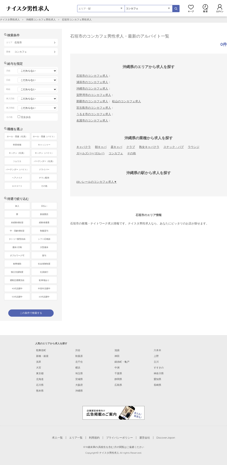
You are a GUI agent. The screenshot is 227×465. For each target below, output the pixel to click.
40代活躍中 (17, 288)
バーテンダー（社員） (44, 161)
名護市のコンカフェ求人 (92, 120)
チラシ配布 (44, 177)
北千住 (79, 361)
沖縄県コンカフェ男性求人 (41, 19)
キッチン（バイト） (44, 153)
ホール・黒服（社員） (17, 136)
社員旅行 (44, 272)
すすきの (159, 367)
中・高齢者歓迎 (17, 230)
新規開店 (44, 214)
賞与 (44, 255)
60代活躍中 (44, 296)
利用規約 (94, 437)
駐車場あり (44, 280)
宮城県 (79, 379)
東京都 (40, 373)
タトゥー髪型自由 (17, 239)
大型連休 (44, 247)
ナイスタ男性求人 (10, 19)
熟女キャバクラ (149, 147)
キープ (191, 8)
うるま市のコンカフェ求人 (93, 114)
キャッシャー (44, 144)
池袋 (117, 350)
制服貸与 (44, 230)
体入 (17, 206)
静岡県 (118, 379)
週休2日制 (17, 247)
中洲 (117, 367)
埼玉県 (79, 373)
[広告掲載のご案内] (113, 412)
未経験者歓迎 (17, 222)
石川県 (40, 384)
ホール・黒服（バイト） (44, 136)
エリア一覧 (76, 437)
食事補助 (17, 263)
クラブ (130, 147)
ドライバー (44, 169)
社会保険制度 (44, 263)
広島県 (118, 384)
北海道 (40, 379)
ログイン (220, 8)
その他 (131, 153)
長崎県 (157, 384)
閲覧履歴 (205, 8)
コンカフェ (116, 153)
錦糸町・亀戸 (122, 361)
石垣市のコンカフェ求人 (92, 76)
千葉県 (118, 373)
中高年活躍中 (44, 288)
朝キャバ (100, 147)
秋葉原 (79, 356)
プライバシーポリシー (119, 437)
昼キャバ (116, 147)
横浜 (77, 367)
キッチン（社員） (17, 153)
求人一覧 (57, 437)
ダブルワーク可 (17, 255)
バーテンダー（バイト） (17, 169)
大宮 (38, 367)
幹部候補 (17, 144)
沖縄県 (79, 390)
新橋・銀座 (42, 356)
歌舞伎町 (41, 350)
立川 (156, 361)
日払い (44, 206)
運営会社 (144, 437)
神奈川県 (159, 373)
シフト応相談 (44, 239)
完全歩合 (26, 117)
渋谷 (77, 350)
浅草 (38, 361)
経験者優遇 (44, 222)
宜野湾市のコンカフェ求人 (93, 95)
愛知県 (157, 379)
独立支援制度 (17, 272)
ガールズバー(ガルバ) (90, 153)
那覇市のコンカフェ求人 (92, 101)
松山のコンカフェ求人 (126, 101)
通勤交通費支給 (17, 280)
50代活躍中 (17, 296)
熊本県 (40, 390)
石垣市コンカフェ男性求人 (77, 19)
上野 (156, 356)
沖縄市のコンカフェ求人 (92, 88)
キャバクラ (83, 147)
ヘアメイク (17, 177)
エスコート (17, 186)
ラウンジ (193, 147)
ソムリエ (17, 161)
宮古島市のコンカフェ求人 (93, 108)
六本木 (157, 350)
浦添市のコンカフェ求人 (92, 82)
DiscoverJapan (165, 437)
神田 (117, 356)
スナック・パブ (173, 147)
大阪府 (79, 384)
